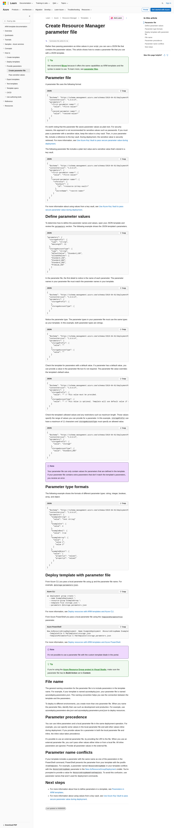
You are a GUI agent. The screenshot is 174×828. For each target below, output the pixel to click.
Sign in (168, 3)
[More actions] (126, 18)
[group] (87, 108)
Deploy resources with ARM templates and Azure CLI (91, 612)
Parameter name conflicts (154, 44)
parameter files (91, 69)
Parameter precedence (153, 40)
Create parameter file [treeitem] (17, 71)
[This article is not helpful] (167, 55)
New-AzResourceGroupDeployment (100, 769)
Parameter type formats (154, 29)
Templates (84, 18)
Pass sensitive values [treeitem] (17, 75)
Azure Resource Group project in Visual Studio (84, 670)
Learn (48, 18)
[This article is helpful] (164, 55)
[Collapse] (29, 16)
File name (148, 37)
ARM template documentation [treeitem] (16, 27)
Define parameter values (154, 26)
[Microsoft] (4, 3)
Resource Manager (69, 18)
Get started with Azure (161, 10)
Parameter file (150, 23)
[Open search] (162, 3)
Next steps (149, 47)
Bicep (64, 66)
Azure (56, 18)
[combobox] (16, 21)
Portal (145, 10)
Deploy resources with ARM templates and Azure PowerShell (94, 642)
